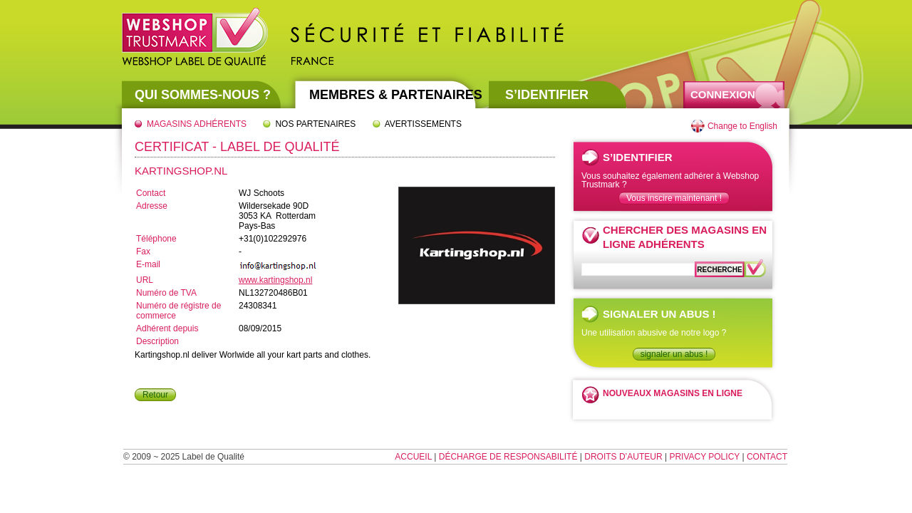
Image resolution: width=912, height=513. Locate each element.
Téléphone (156, 239)
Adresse (151, 206)
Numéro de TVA (166, 293)
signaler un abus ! (674, 354)
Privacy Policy (704, 457)
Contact (150, 193)
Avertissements (423, 124)
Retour (155, 395)
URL (144, 280)
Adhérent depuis (167, 328)
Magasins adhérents (197, 124)
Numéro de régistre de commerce (178, 311)
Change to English (742, 126)
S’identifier (547, 95)
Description (157, 341)
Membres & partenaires (395, 95)
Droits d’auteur (623, 457)
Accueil (413, 457)
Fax (143, 251)
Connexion (722, 94)
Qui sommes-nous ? (203, 95)
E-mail (148, 264)
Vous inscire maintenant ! (674, 198)
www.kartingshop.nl (275, 280)
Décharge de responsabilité (508, 457)
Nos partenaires (315, 124)
